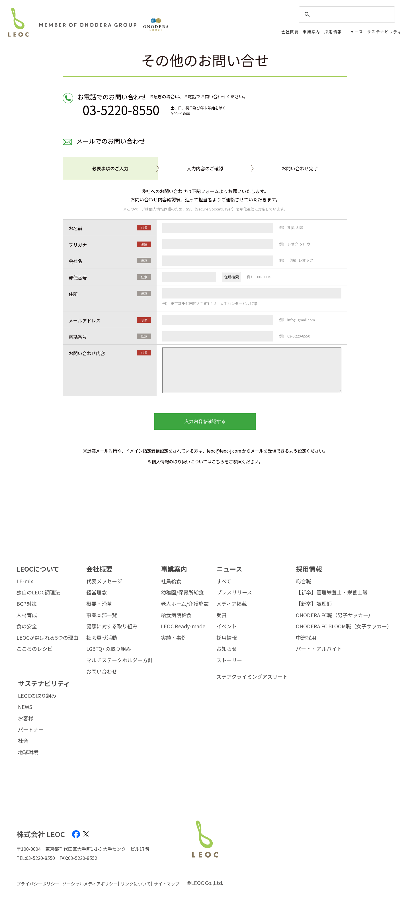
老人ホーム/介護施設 (185, 604)
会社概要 (290, 31)
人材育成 (27, 615)
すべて (223, 581)
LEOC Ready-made (183, 626)
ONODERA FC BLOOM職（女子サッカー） (344, 626)
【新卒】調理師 (314, 604)
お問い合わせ (101, 671)
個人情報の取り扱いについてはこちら (188, 461)
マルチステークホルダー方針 (119, 660)
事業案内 (311, 31)
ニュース (354, 31)
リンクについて (136, 884)
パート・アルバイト (319, 649)
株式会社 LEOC (41, 834)
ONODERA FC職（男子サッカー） (334, 615)
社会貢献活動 (101, 638)
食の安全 (27, 626)
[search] (346, 15)
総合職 (303, 581)
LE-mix (25, 581)
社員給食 (171, 581)
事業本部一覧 (101, 615)
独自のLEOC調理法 (38, 592)
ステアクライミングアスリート (252, 677)
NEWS (25, 707)
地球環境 (28, 752)
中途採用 (306, 638)
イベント (226, 626)
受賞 (221, 615)
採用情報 (333, 31)
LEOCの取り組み (37, 696)
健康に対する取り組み (112, 626)
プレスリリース (234, 592)
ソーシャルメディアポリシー (90, 884)
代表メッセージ (104, 581)
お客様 (25, 718)
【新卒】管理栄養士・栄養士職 (332, 592)
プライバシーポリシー (38, 884)
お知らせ (226, 649)
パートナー (31, 730)
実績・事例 (173, 638)
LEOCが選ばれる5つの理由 (47, 638)
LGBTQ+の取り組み (108, 649)
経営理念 (96, 592)
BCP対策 (27, 604)
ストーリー (229, 660)
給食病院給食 (176, 615)
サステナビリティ (384, 31)
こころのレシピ (34, 649)
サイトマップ (166, 884)
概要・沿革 (99, 604)
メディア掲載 (231, 604)
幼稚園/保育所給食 (182, 592)
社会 (23, 741)
